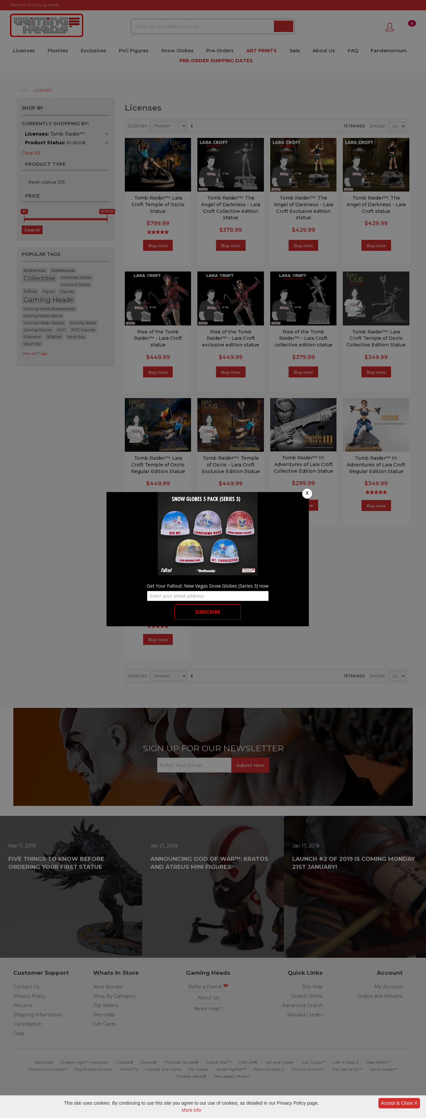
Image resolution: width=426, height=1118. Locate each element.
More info (191, 1110)
